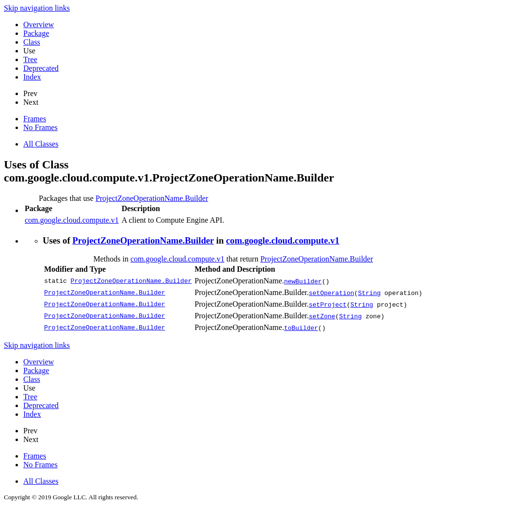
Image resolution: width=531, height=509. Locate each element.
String (369, 292)
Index (32, 77)
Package (36, 33)
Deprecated (41, 68)
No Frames (40, 127)
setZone (322, 316)
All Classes (40, 144)
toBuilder (301, 327)
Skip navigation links (37, 8)
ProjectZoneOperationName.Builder (152, 198)
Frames (34, 119)
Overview (38, 24)
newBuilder (303, 281)
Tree (30, 59)
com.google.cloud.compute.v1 (72, 220)
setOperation (331, 292)
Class (31, 42)
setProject (328, 304)
